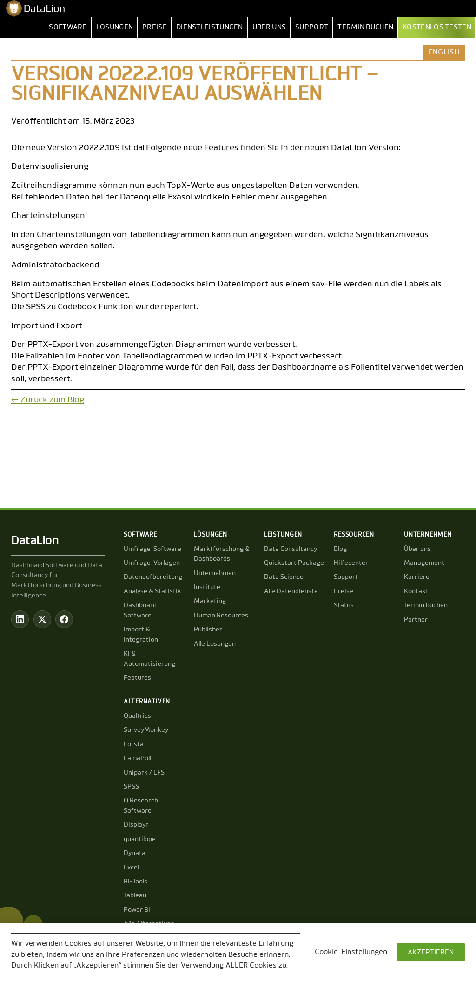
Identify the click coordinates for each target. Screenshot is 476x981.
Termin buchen (365, 27)
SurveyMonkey (146, 730)
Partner (416, 619)
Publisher (208, 629)
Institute (207, 587)
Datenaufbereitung (153, 577)
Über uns (269, 27)
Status (344, 605)
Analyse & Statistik (152, 591)
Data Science (284, 577)
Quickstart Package (294, 563)
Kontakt (416, 591)
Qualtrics (137, 716)
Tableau (135, 895)
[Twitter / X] (42, 619)
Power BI (137, 910)
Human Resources (221, 615)
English (444, 52)
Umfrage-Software (152, 549)
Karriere (417, 577)
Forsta (134, 744)
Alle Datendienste (291, 591)
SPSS (131, 786)
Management (424, 563)
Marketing (210, 601)
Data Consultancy (290, 549)
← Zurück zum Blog (47, 400)
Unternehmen (215, 573)
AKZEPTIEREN (431, 952)
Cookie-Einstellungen (351, 952)
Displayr (136, 825)
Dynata (134, 853)
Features (137, 678)
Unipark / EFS (144, 772)
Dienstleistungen (209, 27)
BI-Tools (135, 881)
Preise (154, 27)
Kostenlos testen (437, 27)
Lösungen (114, 27)
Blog (340, 549)
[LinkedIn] (20, 619)
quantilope (140, 839)
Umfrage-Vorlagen (152, 563)
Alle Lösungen (215, 644)
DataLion (35, 540)
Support (311, 27)
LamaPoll (137, 758)
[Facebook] (64, 619)
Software (67, 27)
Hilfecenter (351, 563)
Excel (131, 867)
